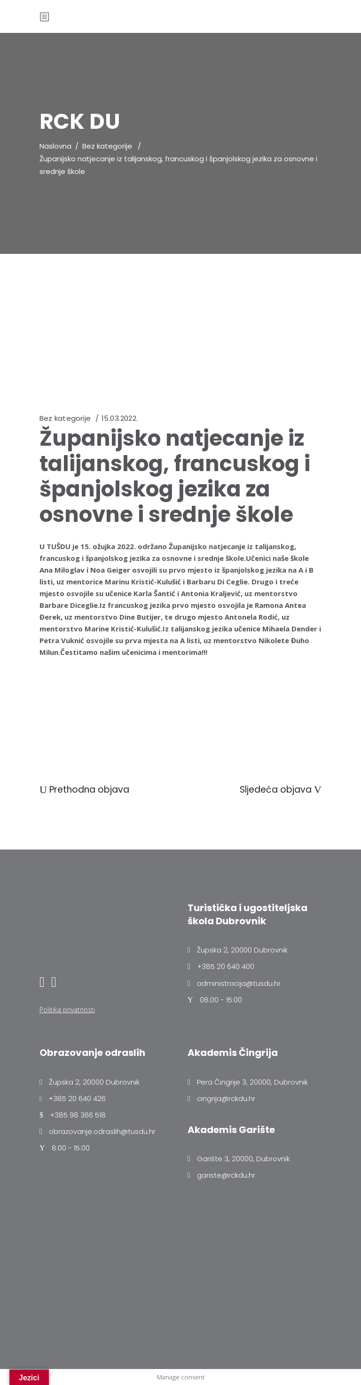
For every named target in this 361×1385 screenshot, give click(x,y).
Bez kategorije (107, 146)
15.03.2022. (120, 418)
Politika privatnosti (67, 1009)
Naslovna (55, 146)
